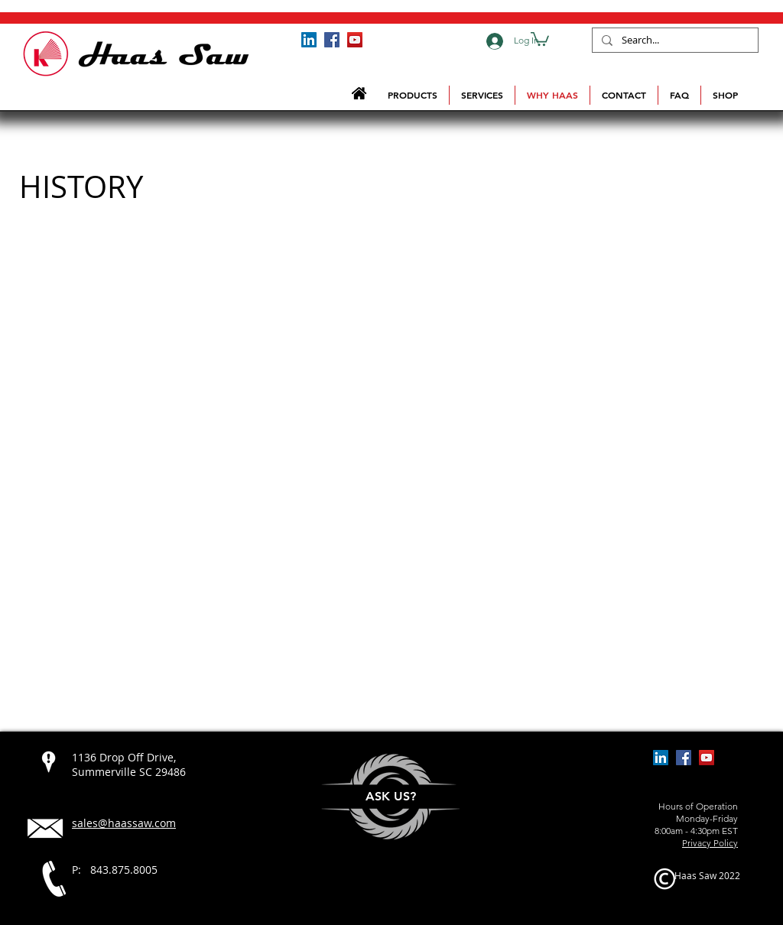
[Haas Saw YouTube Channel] (354, 39)
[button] (540, 38)
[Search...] (674, 40)
